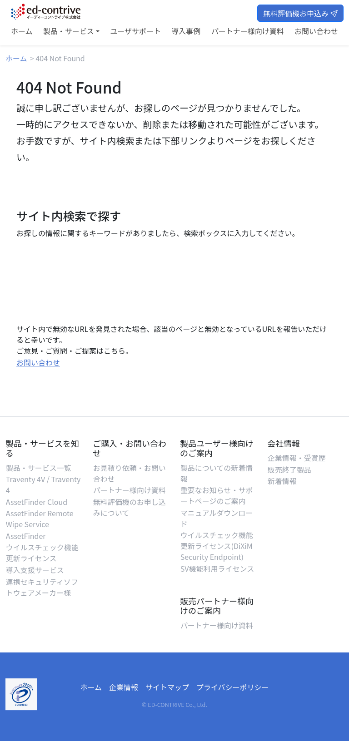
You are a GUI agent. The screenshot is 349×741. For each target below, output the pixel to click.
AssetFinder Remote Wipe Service (40, 518)
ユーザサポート (135, 30)
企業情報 (123, 687)
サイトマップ (167, 687)
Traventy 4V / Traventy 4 (43, 484)
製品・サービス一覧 (38, 467)
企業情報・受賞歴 (297, 457)
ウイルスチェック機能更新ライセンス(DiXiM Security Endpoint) (216, 545)
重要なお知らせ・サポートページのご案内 (216, 495)
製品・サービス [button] (68, 30)
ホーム (22, 30)
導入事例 (185, 30)
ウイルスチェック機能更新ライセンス (42, 552)
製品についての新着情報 (216, 473)
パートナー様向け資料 (247, 30)
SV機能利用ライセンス (217, 568)
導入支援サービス (35, 569)
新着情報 (282, 480)
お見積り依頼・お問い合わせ (129, 473)
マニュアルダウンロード (216, 518)
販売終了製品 (289, 469)
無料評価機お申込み (300, 13)
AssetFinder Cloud (36, 501)
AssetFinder (26, 535)
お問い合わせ (316, 30)
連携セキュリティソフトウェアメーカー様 (42, 587)
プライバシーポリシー (232, 687)
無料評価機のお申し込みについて (129, 507)
